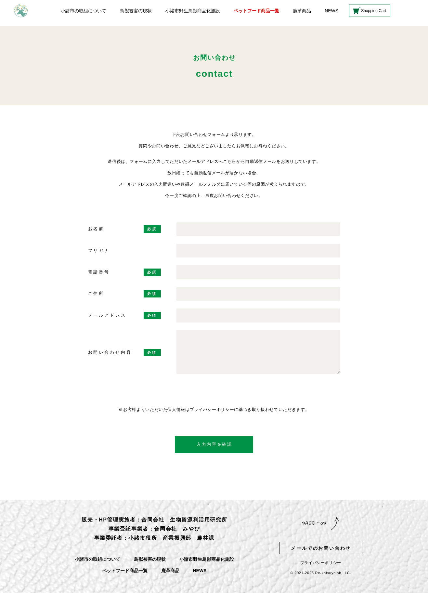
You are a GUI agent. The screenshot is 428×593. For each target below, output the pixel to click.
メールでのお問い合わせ (321, 548)
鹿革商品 (302, 10)
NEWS (331, 10)
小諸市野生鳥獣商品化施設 (192, 10)
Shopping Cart (373, 10)
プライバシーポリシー (320, 562)
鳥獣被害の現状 (136, 10)
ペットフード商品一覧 (256, 10)
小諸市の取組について (83, 10)
